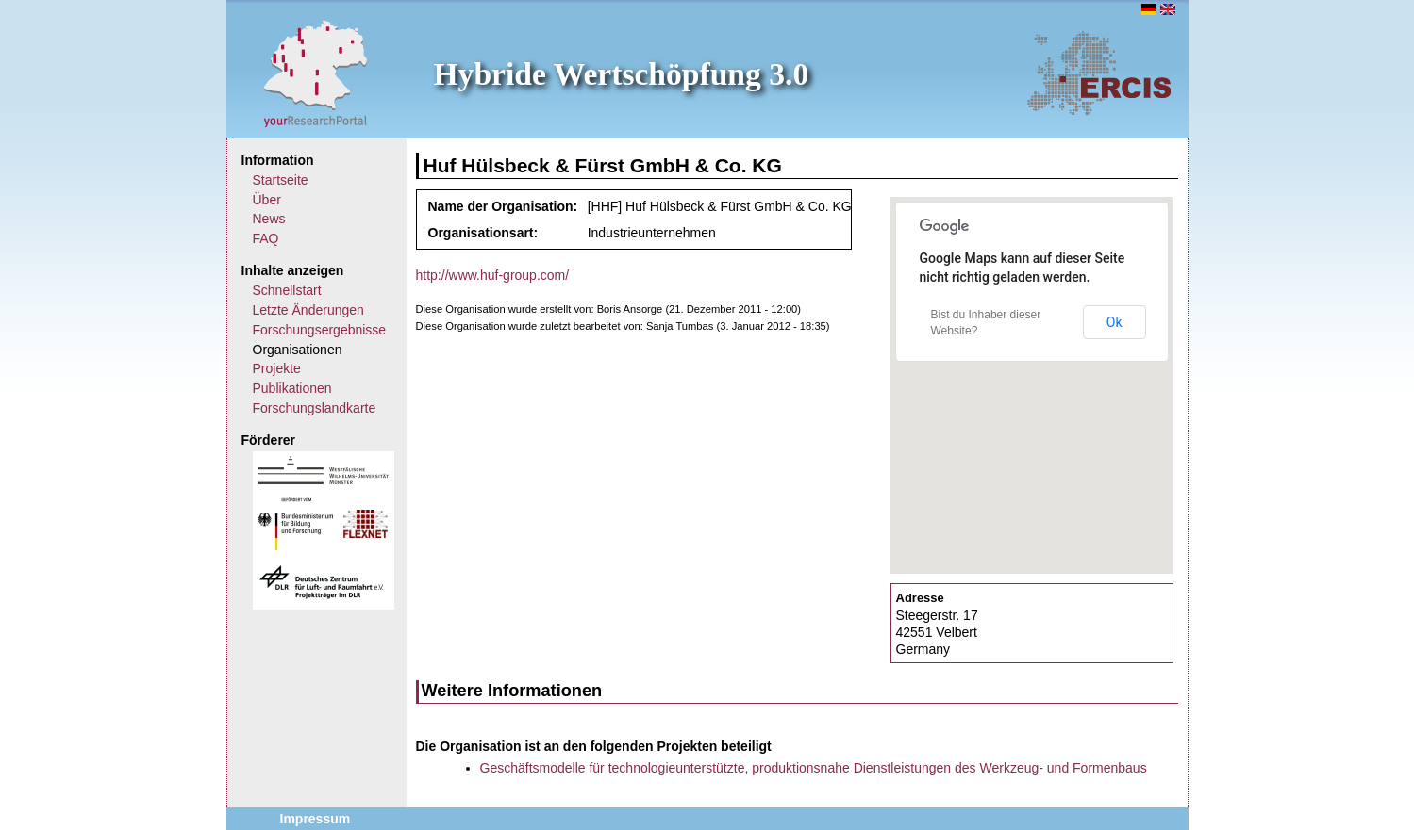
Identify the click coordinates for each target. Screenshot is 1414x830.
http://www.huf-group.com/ (493, 275)
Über (267, 199)
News (269, 218)
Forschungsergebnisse (320, 329)
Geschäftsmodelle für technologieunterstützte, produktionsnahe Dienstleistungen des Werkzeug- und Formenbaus (813, 767)
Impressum (315, 818)
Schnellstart (287, 290)
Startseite (280, 179)
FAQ (266, 238)
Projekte (277, 368)
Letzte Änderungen (308, 309)
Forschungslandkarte (314, 407)
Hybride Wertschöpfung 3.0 (621, 74)
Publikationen (292, 388)
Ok (1114, 322)
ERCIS (1099, 72)
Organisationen (297, 349)
